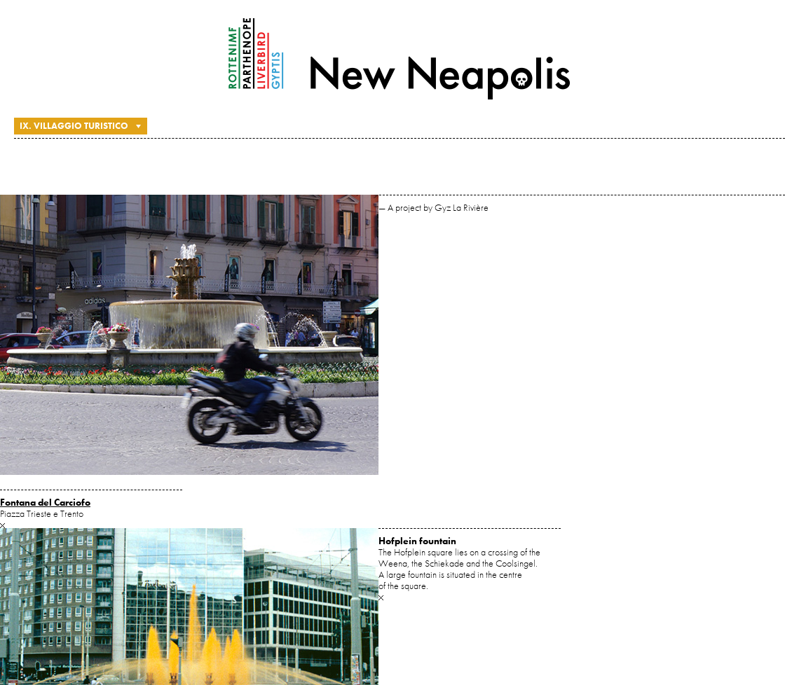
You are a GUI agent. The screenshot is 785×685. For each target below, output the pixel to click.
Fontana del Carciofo (45, 502)
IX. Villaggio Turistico (74, 126)
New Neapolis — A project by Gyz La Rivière (399, 59)
